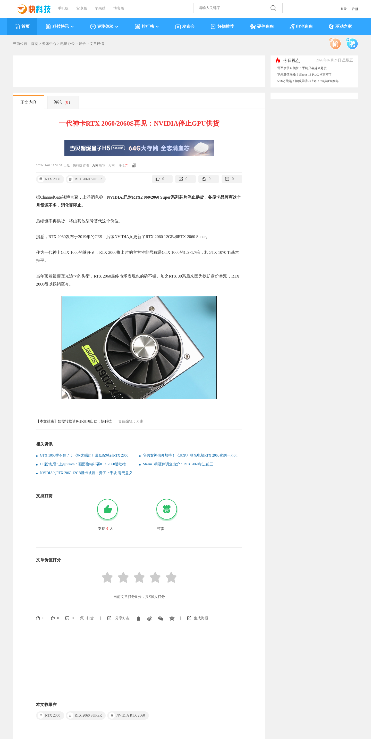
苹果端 (100, 8)
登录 (344, 9)
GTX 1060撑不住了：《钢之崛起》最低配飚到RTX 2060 (84, 455)
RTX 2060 (49, 179)
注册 (355, 9)
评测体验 (104, 26)
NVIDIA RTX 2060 (127, 715)
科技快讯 (60, 26)
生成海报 (201, 618)
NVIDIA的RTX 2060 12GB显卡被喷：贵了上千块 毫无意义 (86, 473)
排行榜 (147, 26)
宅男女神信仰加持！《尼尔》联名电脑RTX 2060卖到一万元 (190, 455)
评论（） (63, 102)
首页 (22, 26)
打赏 (90, 618)
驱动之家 (340, 26)
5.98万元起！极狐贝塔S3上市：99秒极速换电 (308, 81)
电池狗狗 (301, 26)
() (126, 165)
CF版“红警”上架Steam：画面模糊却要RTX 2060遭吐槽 (83, 464)
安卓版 (81, 8)
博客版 (118, 8)
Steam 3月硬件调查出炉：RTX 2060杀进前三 (178, 464)
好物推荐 (222, 26)
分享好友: (123, 618)
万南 (95, 165)
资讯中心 (49, 44)
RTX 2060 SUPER (84, 179)
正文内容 (28, 102)
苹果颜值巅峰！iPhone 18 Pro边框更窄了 (304, 74)
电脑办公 (67, 44)
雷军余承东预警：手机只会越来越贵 (302, 68)
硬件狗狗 (262, 26)
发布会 (185, 26)
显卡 (82, 44)
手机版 (63, 8)
